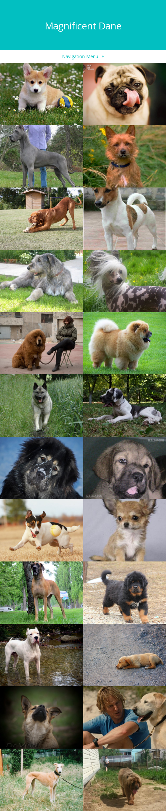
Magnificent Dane (83, 25)
